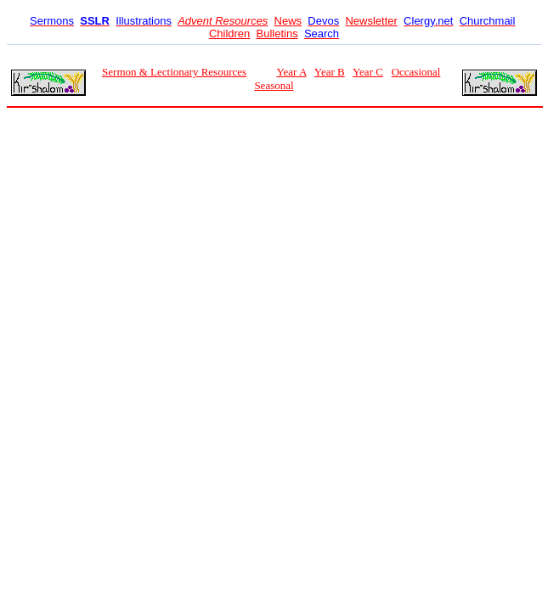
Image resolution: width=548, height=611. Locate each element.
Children (229, 33)
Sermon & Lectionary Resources (174, 71)
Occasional (416, 71)
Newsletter (371, 20)
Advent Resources (223, 20)
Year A (291, 71)
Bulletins (277, 33)
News (288, 20)
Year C (368, 71)
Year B (329, 71)
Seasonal (273, 85)
